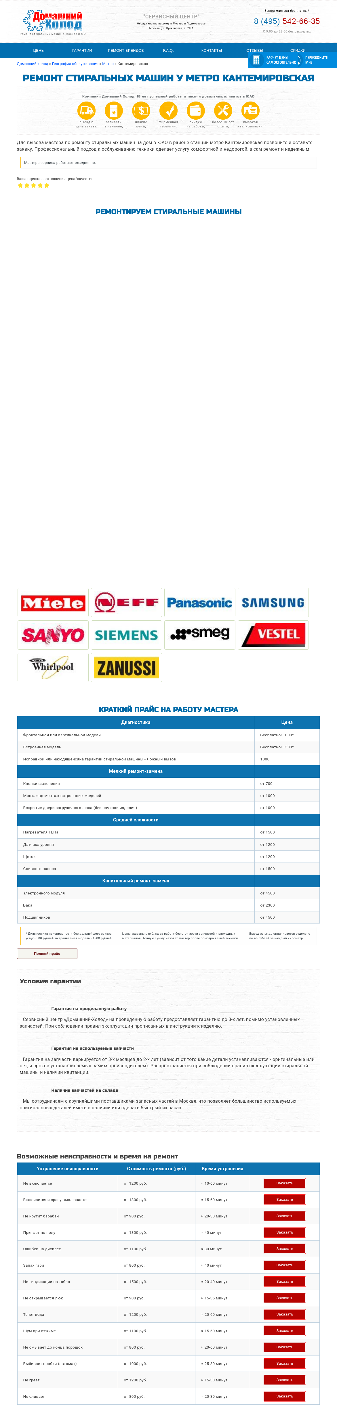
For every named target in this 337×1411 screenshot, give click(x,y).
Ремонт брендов (126, 50)
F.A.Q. (168, 50)
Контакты (211, 50)
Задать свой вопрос (50, 1104)
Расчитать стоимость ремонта (156, 1385)
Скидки (298, 50)
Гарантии (82, 50)
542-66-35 (280, 1374)
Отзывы (254, 50)
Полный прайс (47, 604)
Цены (39, 50)
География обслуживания (151, 1370)
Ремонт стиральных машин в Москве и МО (53, 33)
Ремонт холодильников (40, 1380)
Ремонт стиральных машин (44, 1370)
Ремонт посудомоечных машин (47, 1385)
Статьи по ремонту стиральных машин (163, 1375)
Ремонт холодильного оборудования (52, 1375)
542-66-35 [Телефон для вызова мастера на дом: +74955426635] (287, 21)
